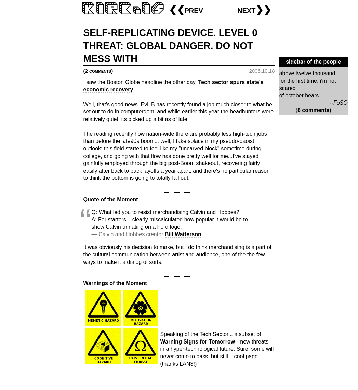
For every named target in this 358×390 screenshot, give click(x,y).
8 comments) (314, 110)
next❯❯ (254, 9)
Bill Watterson (183, 234)
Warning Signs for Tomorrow (197, 342)
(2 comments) (98, 71)
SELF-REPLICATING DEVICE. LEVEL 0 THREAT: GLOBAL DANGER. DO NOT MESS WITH (170, 45)
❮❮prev (186, 9)
